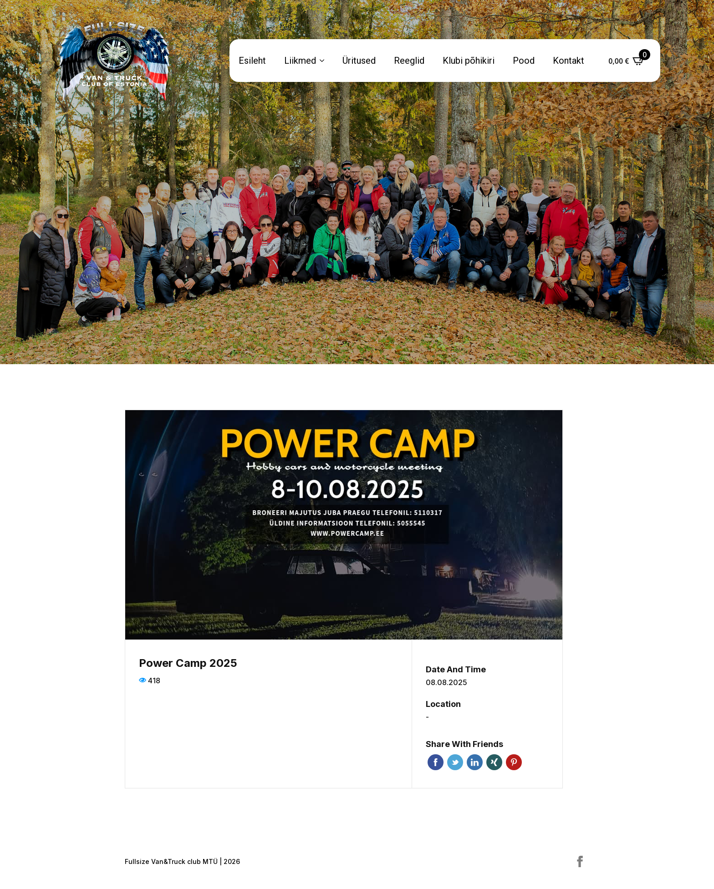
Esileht (252, 60)
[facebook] (580, 861)
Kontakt (568, 60)
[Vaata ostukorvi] (626, 60)
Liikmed (300, 60)
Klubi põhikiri (469, 60)
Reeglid (409, 60)
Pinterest (514, 762)
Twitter (455, 762)
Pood (524, 60)
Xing (494, 762)
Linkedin (475, 762)
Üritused (359, 60)
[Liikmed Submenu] (324, 60)
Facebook (436, 762)
